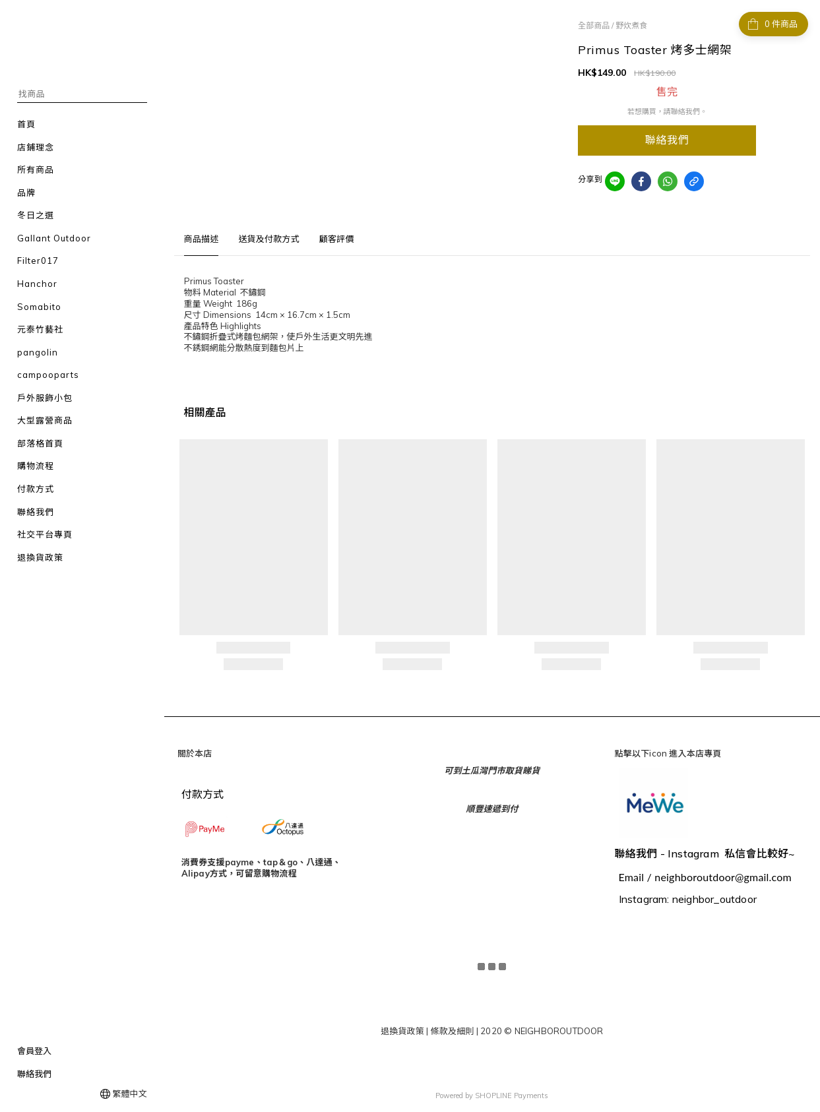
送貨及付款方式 (268, 238)
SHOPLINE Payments (511, 1094)
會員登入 (34, 1050)
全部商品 (594, 25)
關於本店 (194, 753)
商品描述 (201, 238)
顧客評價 (336, 238)
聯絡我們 (34, 1073)
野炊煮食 (631, 25)
